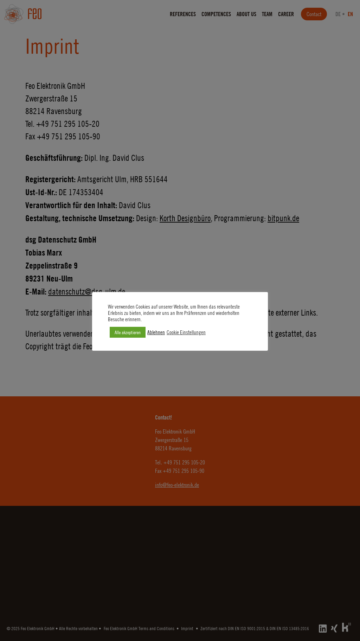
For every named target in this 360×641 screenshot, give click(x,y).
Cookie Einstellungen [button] (186, 332)
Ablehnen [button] (156, 332)
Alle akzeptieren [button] (128, 332)
